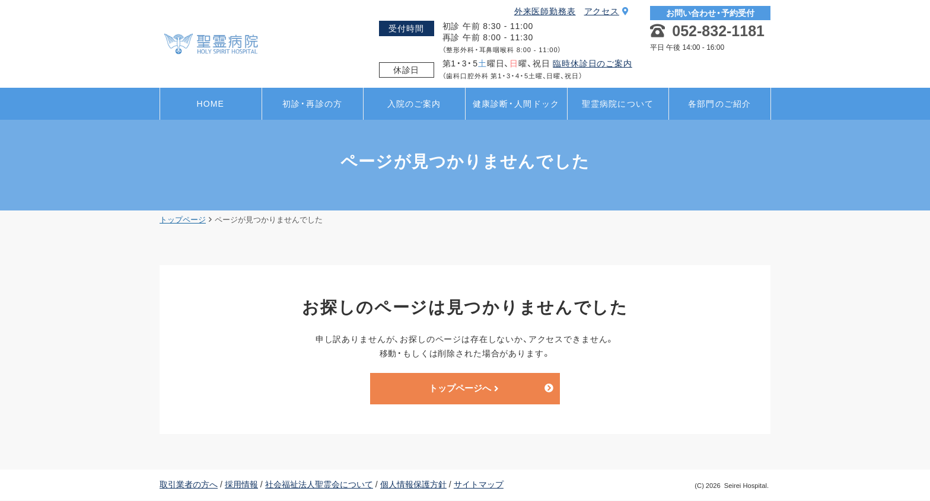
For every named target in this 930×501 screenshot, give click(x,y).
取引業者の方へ (189, 485)
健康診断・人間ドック (516, 104)
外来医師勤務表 (545, 11)
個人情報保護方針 (413, 485)
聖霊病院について (618, 104)
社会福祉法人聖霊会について (319, 485)
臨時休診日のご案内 (592, 63)
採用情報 (241, 485)
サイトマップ (479, 485)
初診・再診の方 (312, 104)
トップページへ (464, 389)
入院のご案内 (414, 104)
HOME (210, 104)
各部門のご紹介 (719, 104)
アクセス (606, 11)
